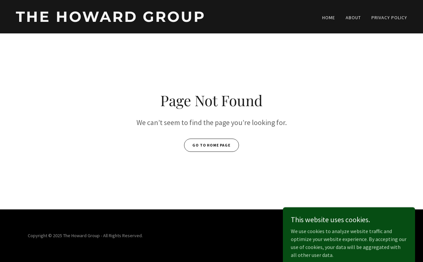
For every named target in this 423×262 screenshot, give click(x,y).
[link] (111, 20)
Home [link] (328, 18)
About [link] (353, 18)
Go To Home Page (211, 145)
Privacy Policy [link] (389, 18)
